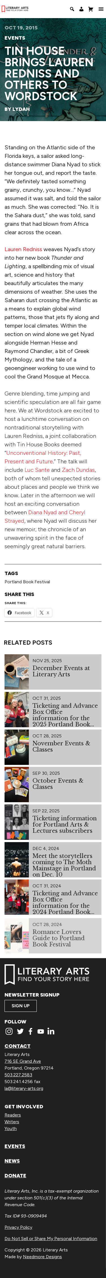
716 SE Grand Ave (23, 1061)
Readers (13, 1115)
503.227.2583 (18, 1074)
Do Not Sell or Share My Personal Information (51, 1238)
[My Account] (81, 9)
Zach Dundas (78, 469)
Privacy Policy (18, 1227)
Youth (11, 1128)
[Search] (72, 9)
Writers (12, 1121)
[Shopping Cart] (91, 9)
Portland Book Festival (27, 581)
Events (15, 38)
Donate (15, 1175)
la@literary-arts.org (24, 1088)
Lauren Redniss (23, 249)
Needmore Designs (42, 1256)
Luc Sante (37, 469)
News (12, 1161)
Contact (18, 1046)
